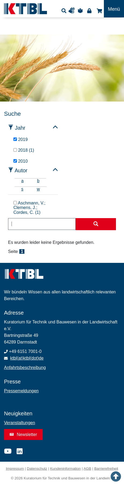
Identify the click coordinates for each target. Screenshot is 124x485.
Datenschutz (37, 469)
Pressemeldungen (21, 391)
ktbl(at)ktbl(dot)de (27, 358)
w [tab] (38, 189)
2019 (20, 139)
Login (89, 10)
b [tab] (38, 180)
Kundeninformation (65, 469)
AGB (87, 469)
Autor (20, 170)
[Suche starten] (96, 224)
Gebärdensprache (73, 10)
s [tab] (22, 189)
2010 (20, 161)
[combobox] (42, 224)
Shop (98, 10)
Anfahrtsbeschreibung (25, 367)
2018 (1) (23, 150)
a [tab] (22, 180)
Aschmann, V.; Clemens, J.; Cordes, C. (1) (29, 208)
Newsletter (23, 434)
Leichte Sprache (81, 10)
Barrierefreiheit (106, 469)
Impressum (15, 469)
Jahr (20, 128)
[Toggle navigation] (114, 8)
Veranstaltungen (19, 422)
